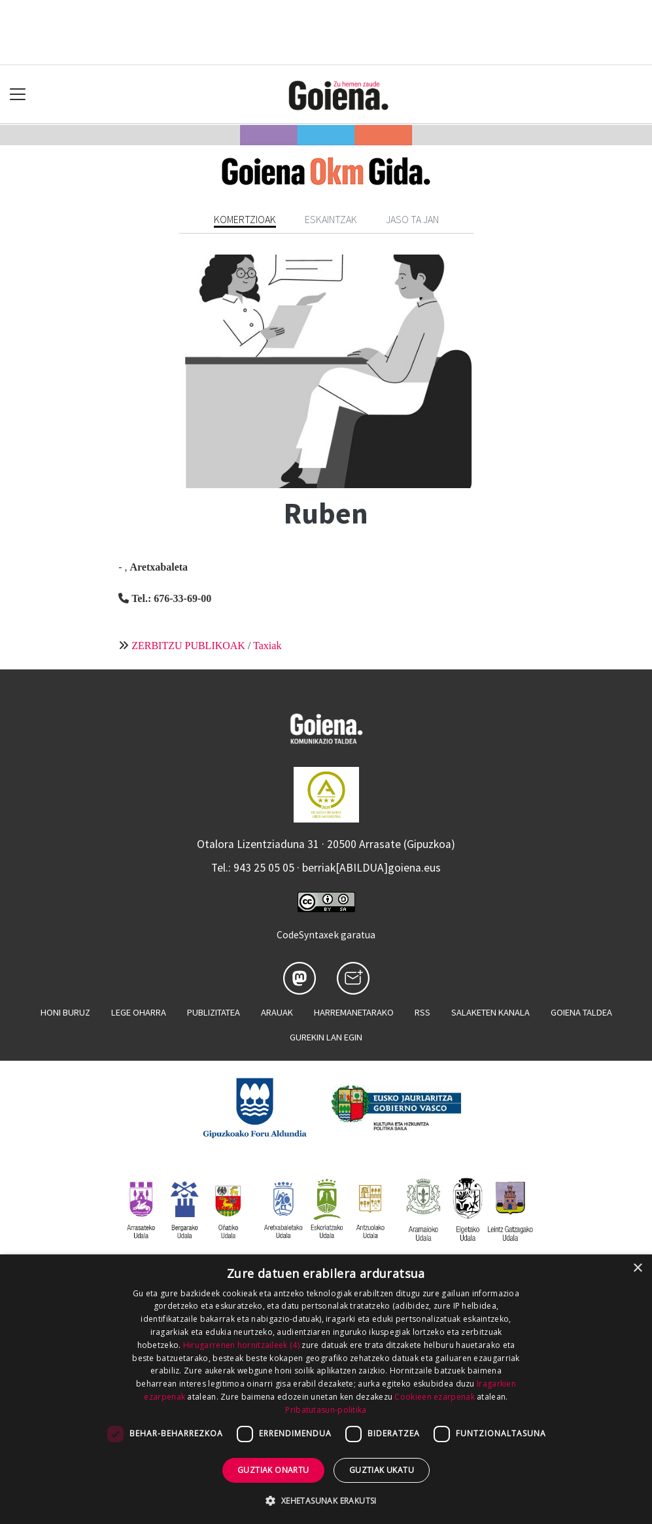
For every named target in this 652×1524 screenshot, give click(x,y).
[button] (325, 1500)
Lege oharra (138, 1012)
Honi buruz (65, 1012)
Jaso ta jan (412, 219)
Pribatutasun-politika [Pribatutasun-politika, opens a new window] (325, 1409)
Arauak (277, 1012)
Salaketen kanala (490, 1012)
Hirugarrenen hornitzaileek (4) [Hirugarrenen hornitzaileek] (241, 1345)
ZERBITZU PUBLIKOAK (188, 645)
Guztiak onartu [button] (273, 1470)
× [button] (637, 1268)
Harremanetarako (354, 1012)
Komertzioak (245, 219)
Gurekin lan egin (326, 1037)
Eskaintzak (331, 219)
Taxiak (267, 645)
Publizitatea (213, 1012)
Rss (422, 1012)
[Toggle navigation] (18, 94)
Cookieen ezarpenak (434, 1396)
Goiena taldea (581, 1012)
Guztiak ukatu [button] (381, 1470)
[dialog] (326, 1389)
